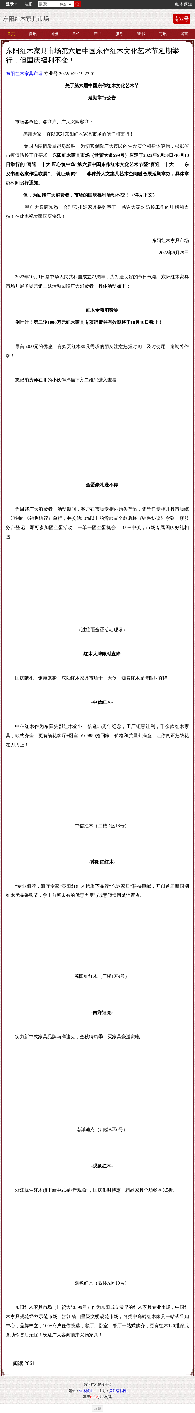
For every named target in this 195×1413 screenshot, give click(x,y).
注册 (29, 4)
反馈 (97, 1408)
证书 (141, 34)
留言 (184, 34)
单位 (76, 34)
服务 (119, 34)
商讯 (163, 34)
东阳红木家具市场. (25, 73)
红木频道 (183, 4)
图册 (54, 34)
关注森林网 (118, 1391)
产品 (98, 34)
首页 (11, 34)
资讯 (33, 34)
